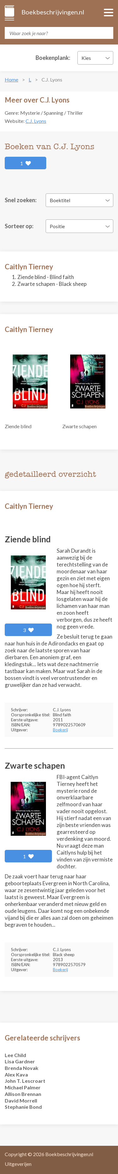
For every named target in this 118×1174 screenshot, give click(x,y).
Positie (57, 226)
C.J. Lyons (35, 121)
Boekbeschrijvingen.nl (52, 12)
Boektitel (60, 200)
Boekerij (60, 729)
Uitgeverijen (18, 1164)
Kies (86, 58)
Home (11, 79)
